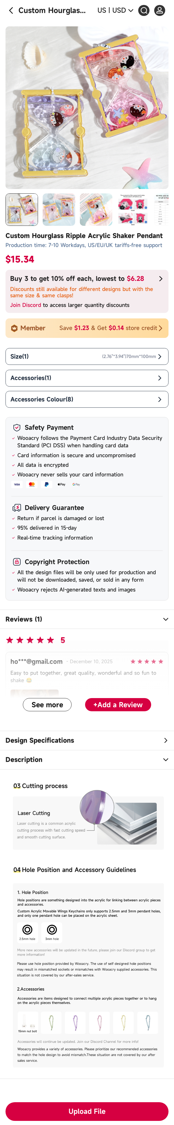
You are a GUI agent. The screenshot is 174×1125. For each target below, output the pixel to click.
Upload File (87, 1111)
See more (47, 704)
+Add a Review (118, 704)
